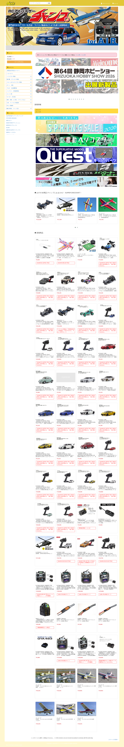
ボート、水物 (10, 85)
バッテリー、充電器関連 (13, 91)
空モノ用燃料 (10, 105)
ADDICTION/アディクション (13, 123)
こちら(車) (77, 55)
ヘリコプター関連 (11, 76)
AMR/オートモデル (11, 132)
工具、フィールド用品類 (13, 102)
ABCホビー (9, 120)
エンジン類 (9, 94)
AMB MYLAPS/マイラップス (13, 130)
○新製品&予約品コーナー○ (13, 70)
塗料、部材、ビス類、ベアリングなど (16, 99)
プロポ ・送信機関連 (12, 88)
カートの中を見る (19, 61)
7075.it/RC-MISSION (11, 118)
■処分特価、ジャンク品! (13, 108)
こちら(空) (83, 55)
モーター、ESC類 (11, 96)
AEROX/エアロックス (11, 125)
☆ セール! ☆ (10, 73)
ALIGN (7, 127)
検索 (49, 3)
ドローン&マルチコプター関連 (14, 82)
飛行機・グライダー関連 (13, 79)
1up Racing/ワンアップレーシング (14, 115)
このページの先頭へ (113, 739)
